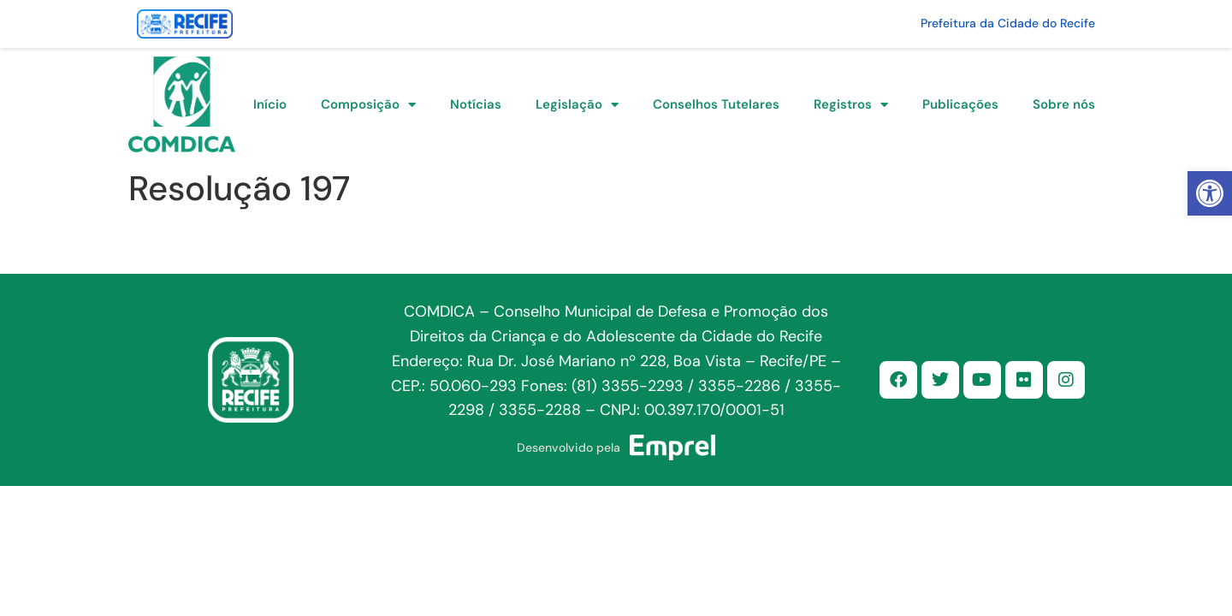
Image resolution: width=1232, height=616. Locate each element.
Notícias (475, 104)
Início (270, 104)
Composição (368, 105)
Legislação (577, 105)
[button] (1210, 193)
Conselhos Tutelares (716, 104)
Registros (851, 105)
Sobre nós (1064, 104)
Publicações (960, 104)
